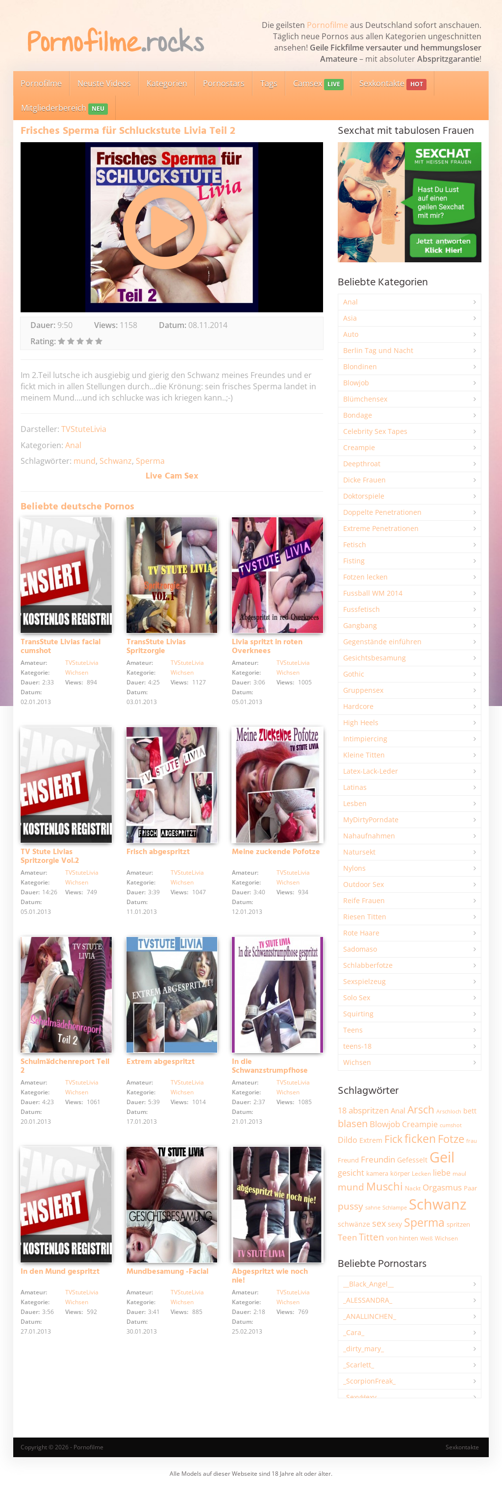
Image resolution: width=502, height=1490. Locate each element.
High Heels (360, 722)
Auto (350, 334)
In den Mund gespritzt (60, 1271)
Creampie (359, 447)
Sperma (150, 460)
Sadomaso (360, 949)
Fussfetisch (361, 609)
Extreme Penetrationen (381, 528)
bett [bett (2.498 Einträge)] (470, 1110)
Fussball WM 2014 (372, 593)
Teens (353, 1030)
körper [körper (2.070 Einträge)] (400, 1173)
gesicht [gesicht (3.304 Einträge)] (351, 1172)
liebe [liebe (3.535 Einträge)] (442, 1172)
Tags (268, 83)
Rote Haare (361, 932)
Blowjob (356, 382)
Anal (73, 445)
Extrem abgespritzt (160, 1062)
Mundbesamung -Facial (167, 1271)
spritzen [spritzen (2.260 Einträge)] (458, 1224)
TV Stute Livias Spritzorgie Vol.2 (50, 856)
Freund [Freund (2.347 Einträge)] (348, 1160)
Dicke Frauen (364, 479)
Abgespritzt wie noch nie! (270, 1276)
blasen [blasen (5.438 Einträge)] (353, 1123)
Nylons (354, 868)
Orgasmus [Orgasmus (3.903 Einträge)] (442, 1187)
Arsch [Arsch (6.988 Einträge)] (420, 1109)
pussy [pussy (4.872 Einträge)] (350, 1206)
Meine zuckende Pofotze (276, 852)
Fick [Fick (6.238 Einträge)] (393, 1139)
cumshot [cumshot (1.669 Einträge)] (451, 1125)
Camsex (318, 84)
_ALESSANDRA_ (367, 1300)
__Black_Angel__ (368, 1283)
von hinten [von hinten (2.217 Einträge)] (402, 1238)
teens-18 (357, 1046)
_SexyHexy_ (361, 1397)
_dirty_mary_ (363, 1348)
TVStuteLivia (83, 429)
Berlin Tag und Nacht (378, 350)
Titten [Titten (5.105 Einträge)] (371, 1237)
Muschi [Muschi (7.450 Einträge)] (384, 1186)
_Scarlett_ (358, 1364)
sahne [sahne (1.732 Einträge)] (372, 1207)
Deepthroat (361, 463)
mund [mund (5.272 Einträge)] (351, 1187)
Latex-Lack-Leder (370, 771)
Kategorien (167, 83)
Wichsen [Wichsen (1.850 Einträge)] (446, 1238)
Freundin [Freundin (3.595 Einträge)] (378, 1159)
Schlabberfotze (368, 965)
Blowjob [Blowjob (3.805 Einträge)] (385, 1124)
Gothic (353, 674)
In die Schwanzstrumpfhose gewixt (270, 1071)
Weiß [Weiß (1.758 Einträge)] (426, 1238)
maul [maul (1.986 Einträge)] (459, 1173)
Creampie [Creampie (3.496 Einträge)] (420, 1124)
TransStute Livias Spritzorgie (156, 646)
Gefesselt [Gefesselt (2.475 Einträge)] (412, 1159)
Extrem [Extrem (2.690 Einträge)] (370, 1140)
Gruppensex (363, 690)
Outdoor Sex (363, 884)
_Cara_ (353, 1332)
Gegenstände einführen (382, 641)
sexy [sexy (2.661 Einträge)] (395, 1224)
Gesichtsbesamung (374, 657)
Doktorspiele (363, 496)
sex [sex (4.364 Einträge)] (379, 1223)
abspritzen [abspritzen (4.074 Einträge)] (369, 1110)
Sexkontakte (392, 84)
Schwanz (116, 460)
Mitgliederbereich (64, 108)
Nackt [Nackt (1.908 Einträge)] (413, 1188)
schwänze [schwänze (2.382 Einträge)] (354, 1224)
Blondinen (360, 366)
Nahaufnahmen (369, 835)
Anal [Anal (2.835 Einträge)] (398, 1110)
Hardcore (358, 706)
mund (85, 460)
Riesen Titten (364, 916)
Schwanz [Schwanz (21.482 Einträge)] (438, 1204)
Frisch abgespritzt (158, 852)
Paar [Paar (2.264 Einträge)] (470, 1188)
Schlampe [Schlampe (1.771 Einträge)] (394, 1207)
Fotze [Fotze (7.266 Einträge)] (451, 1139)
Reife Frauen (364, 900)
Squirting (358, 1013)
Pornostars (224, 83)
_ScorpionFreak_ (369, 1381)
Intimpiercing (365, 738)
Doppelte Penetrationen (382, 512)
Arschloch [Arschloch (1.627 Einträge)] (448, 1111)
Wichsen (76, 672)
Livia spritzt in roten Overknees (267, 646)
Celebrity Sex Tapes (375, 431)
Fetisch (354, 544)
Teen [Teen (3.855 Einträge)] (347, 1237)
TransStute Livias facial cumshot (60, 646)
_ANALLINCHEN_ (369, 1316)
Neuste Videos (104, 83)
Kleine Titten (364, 754)
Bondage (357, 415)
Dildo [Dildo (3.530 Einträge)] (347, 1140)
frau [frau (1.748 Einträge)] (471, 1140)
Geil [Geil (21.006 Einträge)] (441, 1157)
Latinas (355, 787)
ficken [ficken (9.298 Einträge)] (420, 1138)
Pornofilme (327, 25)
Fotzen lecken (365, 576)
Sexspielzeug (364, 981)
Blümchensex (365, 399)
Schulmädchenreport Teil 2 (65, 1066)
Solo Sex (356, 997)
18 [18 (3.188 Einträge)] (342, 1110)
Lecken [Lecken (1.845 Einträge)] (421, 1173)
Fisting (354, 560)
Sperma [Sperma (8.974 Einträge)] (424, 1222)
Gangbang (360, 625)
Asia (350, 318)
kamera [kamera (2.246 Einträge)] (377, 1173)
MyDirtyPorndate (371, 819)
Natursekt (359, 852)
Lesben (355, 803)
